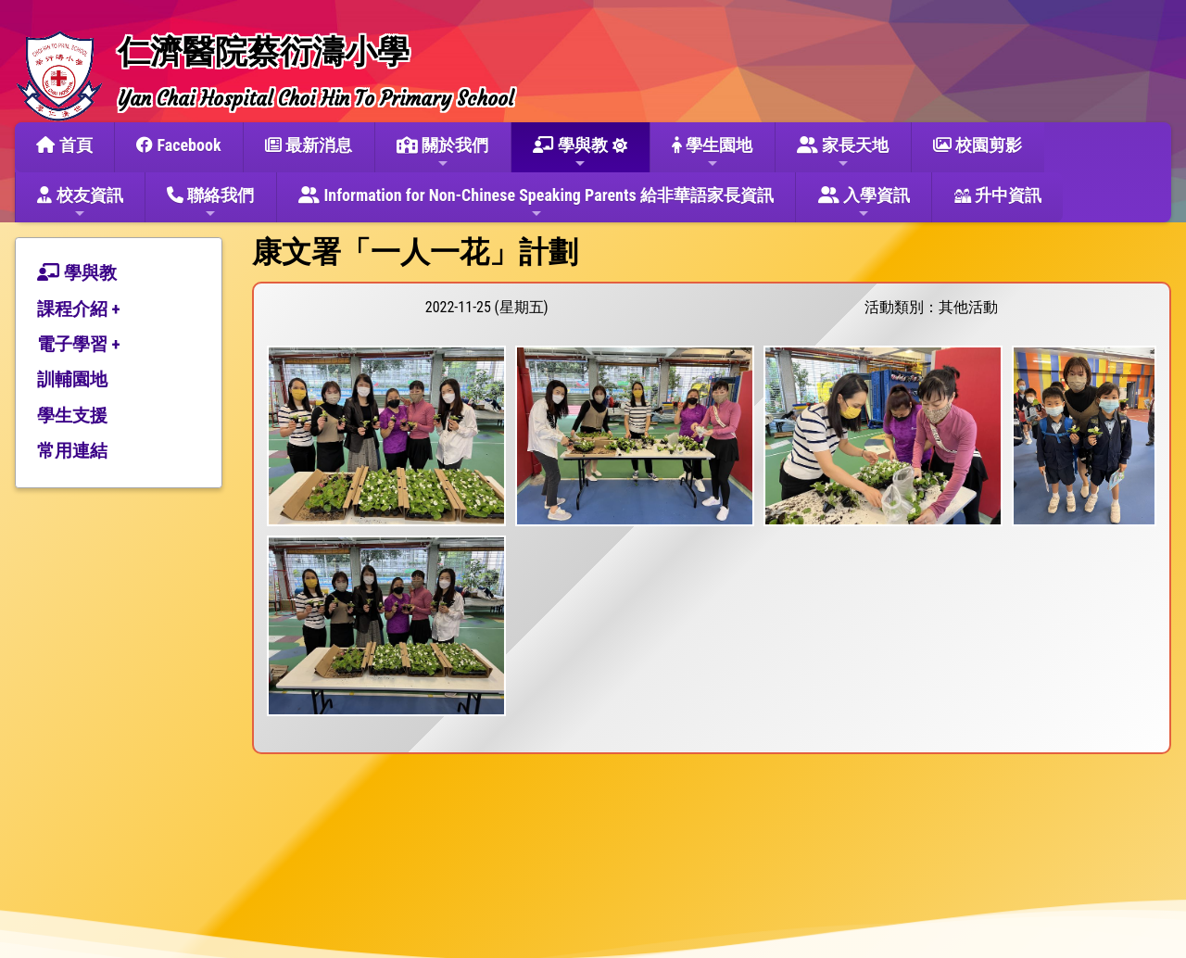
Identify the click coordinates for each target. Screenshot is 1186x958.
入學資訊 (864, 203)
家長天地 (843, 152)
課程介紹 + (78, 309)
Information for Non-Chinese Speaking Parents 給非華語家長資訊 (536, 203)
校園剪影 (977, 145)
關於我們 (442, 152)
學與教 (570, 152)
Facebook (178, 145)
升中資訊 (997, 195)
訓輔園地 (72, 379)
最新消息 (308, 145)
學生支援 (72, 415)
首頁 (64, 145)
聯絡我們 (210, 203)
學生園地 (712, 152)
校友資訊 (79, 203)
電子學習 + (78, 344)
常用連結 (72, 450)
